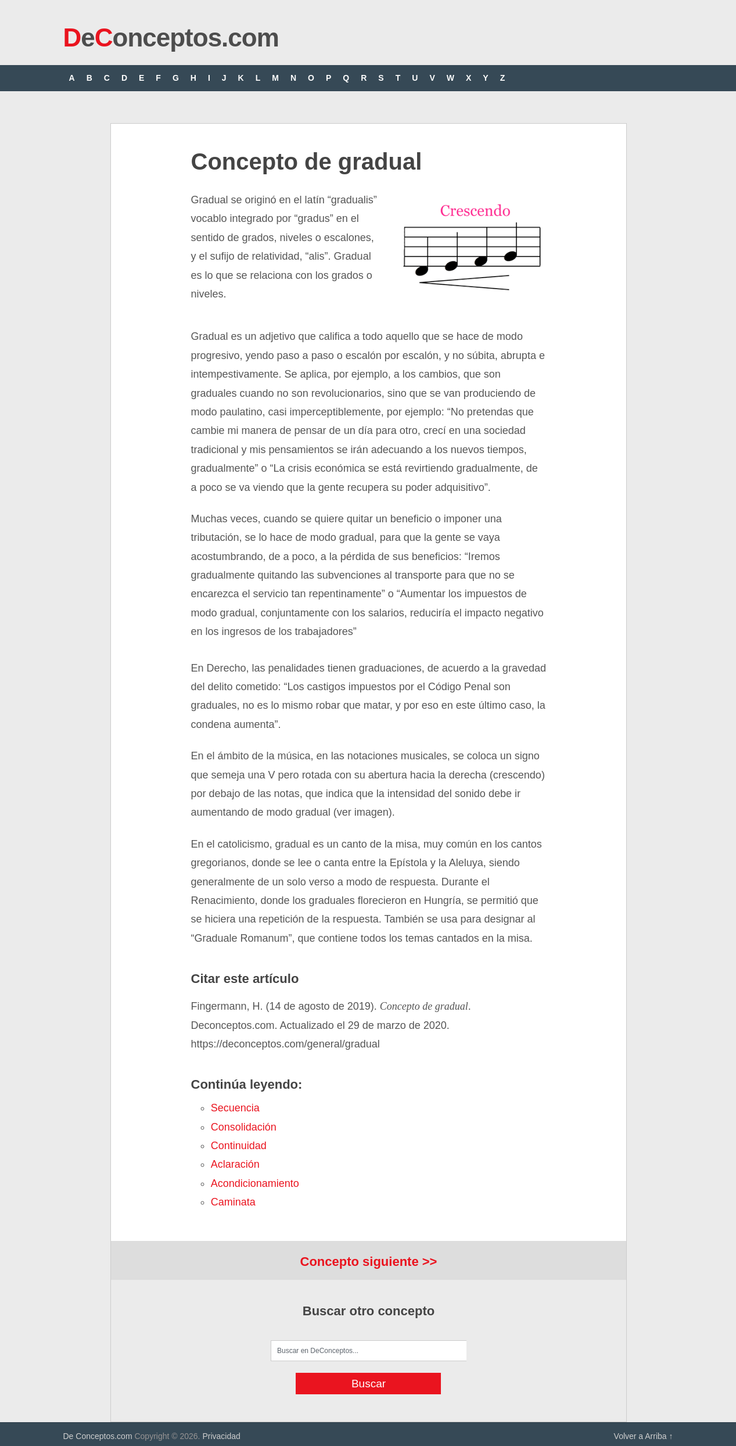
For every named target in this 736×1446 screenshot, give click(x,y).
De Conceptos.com (97, 1436)
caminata (233, 1202)
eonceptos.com (171, 37)
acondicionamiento (255, 1183)
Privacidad (221, 1436)
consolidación (244, 1127)
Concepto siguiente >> (368, 1261)
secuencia (235, 1108)
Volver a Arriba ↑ (643, 1436)
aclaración (235, 1164)
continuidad (239, 1145)
